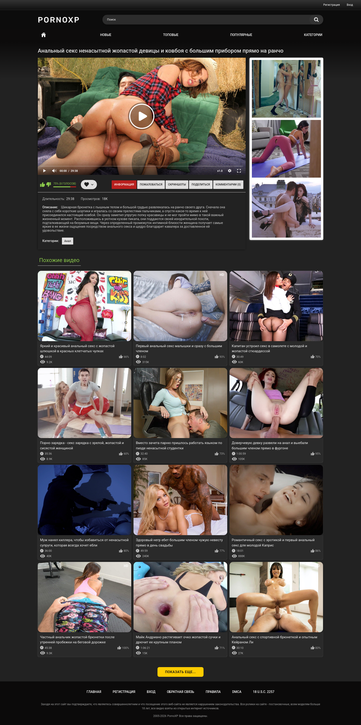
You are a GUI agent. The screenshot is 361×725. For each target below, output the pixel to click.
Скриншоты (177, 184)
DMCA (237, 692)
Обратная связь (180, 692)
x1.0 (220, 171)
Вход (350, 4)
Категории (313, 35)
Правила (213, 692)
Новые (105, 35)
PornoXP (172, 716)
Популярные (241, 35)
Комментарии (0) (228, 184)
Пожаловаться (151, 184)
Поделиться (201, 184)
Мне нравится (42, 184)
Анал (67, 241)
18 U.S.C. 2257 (263, 692)
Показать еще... (180, 672)
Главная (43, 35)
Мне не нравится (48, 184)
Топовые (170, 35)
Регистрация (331, 4)
